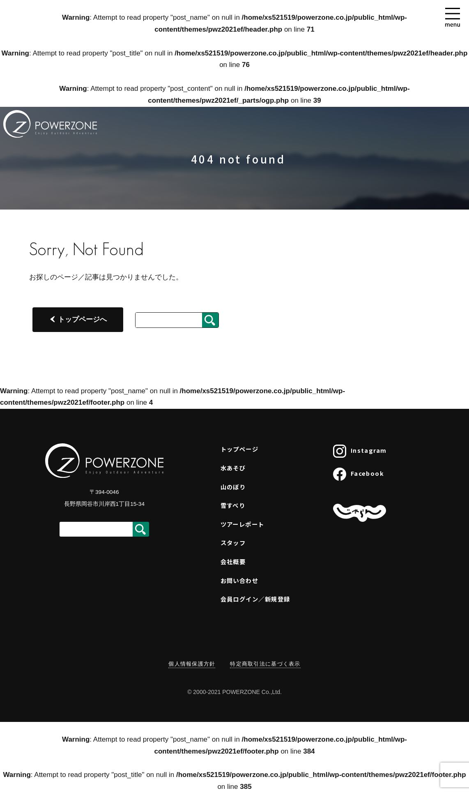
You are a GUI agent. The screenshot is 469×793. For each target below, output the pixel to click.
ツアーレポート (242, 524)
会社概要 (233, 561)
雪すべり (233, 505)
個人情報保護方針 (191, 664)
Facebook (358, 474)
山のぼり (233, 486)
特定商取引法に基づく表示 (265, 664)
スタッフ (233, 542)
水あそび (233, 467)
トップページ (240, 449)
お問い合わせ (240, 580)
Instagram (359, 451)
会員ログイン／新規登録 (255, 599)
